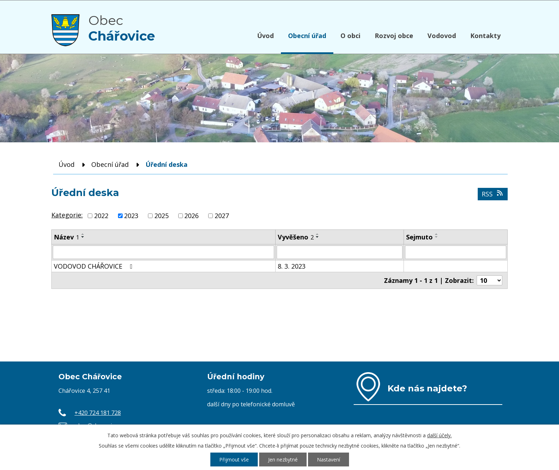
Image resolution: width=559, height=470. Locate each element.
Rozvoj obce (394, 35)
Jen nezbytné (283, 459)
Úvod (265, 35)
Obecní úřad (307, 35)
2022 (101, 215)
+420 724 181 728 (98, 413)
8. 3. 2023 (292, 266)
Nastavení (328, 459)
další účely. (439, 435)
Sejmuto (419, 237)
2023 (131, 215)
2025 (161, 215)
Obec (121, 28)
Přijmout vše (234, 459)
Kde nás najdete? (427, 388)
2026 (191, 215)
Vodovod (441, 35)
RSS (493, 194)
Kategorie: (67, 215)
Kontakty (485, 35)
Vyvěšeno (296, 237)
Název (66, 237)
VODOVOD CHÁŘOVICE (94, 266)
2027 (222, 215)
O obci (350, 35)
